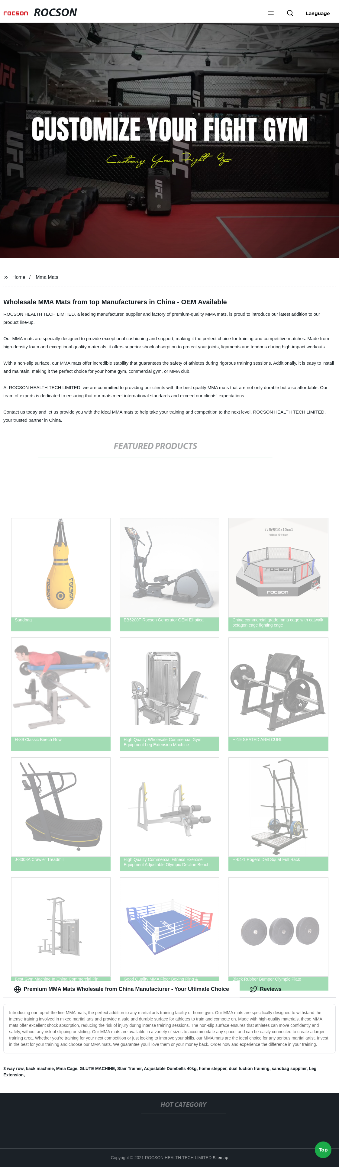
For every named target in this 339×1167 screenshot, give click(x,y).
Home (18, 277)
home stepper (212, 1068)
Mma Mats (47, 277)
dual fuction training (249, 1068)
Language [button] (318, 13)
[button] (271, 13)
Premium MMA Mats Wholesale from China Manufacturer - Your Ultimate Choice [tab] (121, 989)
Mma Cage (66, 1068)
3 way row (13, 1068)
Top (323, 1149)
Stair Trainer (129, 1068)
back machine (40, 1068)
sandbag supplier (289, 1068)
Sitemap (220, 1157)
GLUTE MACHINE (97, 1068)
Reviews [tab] (266, 989)
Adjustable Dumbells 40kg (170, 1068)
